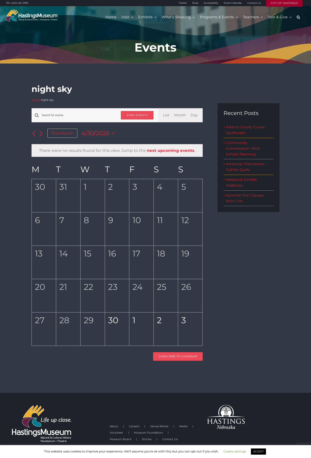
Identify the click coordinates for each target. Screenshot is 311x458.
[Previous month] (34, 133)
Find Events (137, 115)
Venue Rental (159, 426)
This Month (62, 133)
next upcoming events (170, 150)
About (114, 426)
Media (183, 426)
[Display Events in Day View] (194, 115)
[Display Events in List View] (166, 115)
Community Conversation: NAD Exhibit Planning (243, 148)
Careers (134, 426)
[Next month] (41, 133)
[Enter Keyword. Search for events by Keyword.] (79, 115)
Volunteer (116, 432)
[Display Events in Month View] (180, 115)
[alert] (117, 150)
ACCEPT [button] (258, 451)
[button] (298, 17)
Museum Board (120, 439)
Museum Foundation (148, 432)
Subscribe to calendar (178, 356)
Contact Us (170, 439)
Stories (147, 439)
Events (36, 100)
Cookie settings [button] (234, 451)
